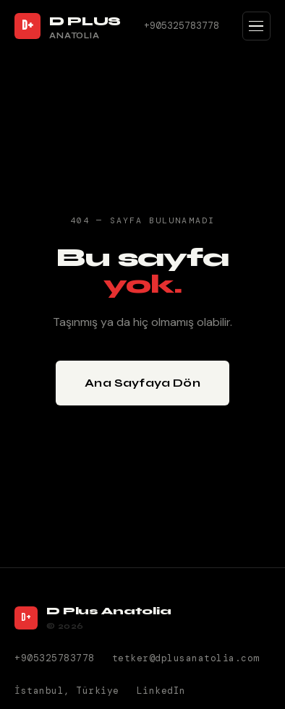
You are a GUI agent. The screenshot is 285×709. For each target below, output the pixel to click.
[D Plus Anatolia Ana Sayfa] (67, 26)
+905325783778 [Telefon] (181, 26)
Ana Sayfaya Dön (142, 383)
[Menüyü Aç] (256, 26)
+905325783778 (54, 658)
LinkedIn (161, 690)
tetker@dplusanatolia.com (186, 658)
